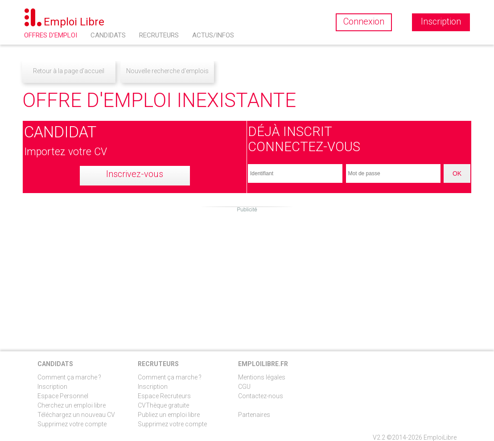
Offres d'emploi (50, 35)
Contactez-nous (260, 396)
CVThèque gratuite (163, 405)
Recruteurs (159, 35)
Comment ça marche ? (69, 377)
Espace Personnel (62, 396)
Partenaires (254, 414)
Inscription (52, 386)
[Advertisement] (247, 275)
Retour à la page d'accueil (68, 70)
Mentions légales (261, 377)
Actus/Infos (213, 35)
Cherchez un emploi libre (71, 405)
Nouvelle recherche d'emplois (167, 70)
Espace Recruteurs (164, 396)
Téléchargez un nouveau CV (76, 414)
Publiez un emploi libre (169, 414)
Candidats (108, 35)
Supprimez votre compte (72, 424)
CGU (244, 386)
